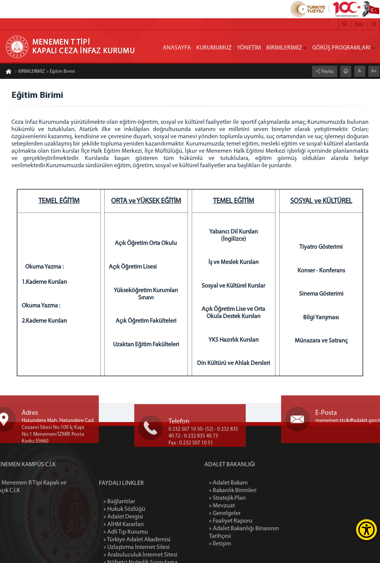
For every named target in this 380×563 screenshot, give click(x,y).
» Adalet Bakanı (253, 483)
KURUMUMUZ (214, 48)
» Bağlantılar (119, 533)
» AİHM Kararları (123, 556)
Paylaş (327, 71)
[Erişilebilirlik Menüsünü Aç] (366, 529)
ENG (359, 24)
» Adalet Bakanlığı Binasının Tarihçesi (269, 532)
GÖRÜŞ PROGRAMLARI (341, 48)
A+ (374, 71)
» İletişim (245, 544)
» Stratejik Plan (252, 498)
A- (360, 71)
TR (373, 24)
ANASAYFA (177, 48)
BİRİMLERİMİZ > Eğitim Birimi (44, 72)
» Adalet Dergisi (123, 548)
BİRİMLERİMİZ (284, 48)
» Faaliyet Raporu (255, 521)
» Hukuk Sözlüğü (124, 540)
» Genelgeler (249, 513)
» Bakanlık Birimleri (257, 491)
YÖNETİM (249, 48)
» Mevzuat (246, 506)
